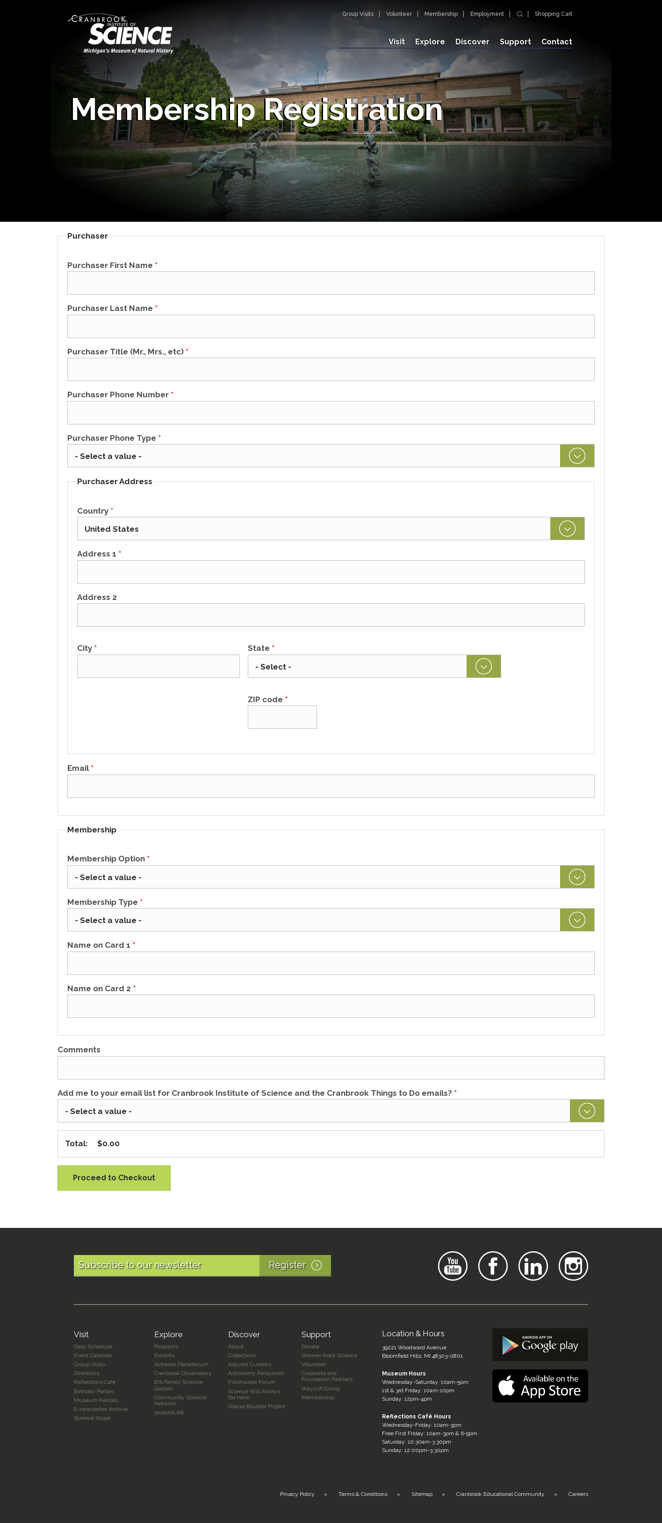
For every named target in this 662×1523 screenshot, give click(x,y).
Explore (430, 41)
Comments (79, 1049)
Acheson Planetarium (181, 1364)
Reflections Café (94, 1382)
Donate (310, 1346)
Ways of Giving (321, 1388)
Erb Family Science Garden (178, 1385)
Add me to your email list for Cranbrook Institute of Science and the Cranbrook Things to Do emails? (257, 1093)
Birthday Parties (94, 1391)
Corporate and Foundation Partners (327, 1376)
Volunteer (399, 14)
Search (520, 14)
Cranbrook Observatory (183, 1373)
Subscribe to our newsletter (205, 1265)
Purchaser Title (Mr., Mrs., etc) (127, 351)
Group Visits (358, 14)
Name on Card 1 (101, 945)
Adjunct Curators (249, 1364)
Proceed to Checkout (114, 1177)
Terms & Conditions (363, 1494)
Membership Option (108, 858)
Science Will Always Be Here (254, 1394)
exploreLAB (169, 1412)
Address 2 (97, 597)
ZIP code (268, 699)
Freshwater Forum (251, 1382)
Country (95, 510)
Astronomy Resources (256, 1373)
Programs (166, 1346)
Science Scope (92, 1418)
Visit (397, 41)
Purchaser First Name (112, 265)
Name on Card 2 (101, 988)
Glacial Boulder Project (256, 1406)
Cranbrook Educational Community (500, 1494)
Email (80, 768)
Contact (556, 41)
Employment (487, 14)
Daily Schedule (93, 1346)
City (87, 648)
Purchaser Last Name (112, 308)
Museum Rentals (96, 1400)
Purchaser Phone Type (114, 438)
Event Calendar (93, 1355)
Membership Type (105, 902)
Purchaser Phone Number (120, 394)
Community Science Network (180, 1400)
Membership (441, 14)
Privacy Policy (297, 1494)
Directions (86, 1373)
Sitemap (421, 1494)
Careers (578, 1494)
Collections (242, 1355)
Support (515, 41)
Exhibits (164, 1355)
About (236, 1346)
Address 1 (99, 553)
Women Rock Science (329, 1355)
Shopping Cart (553, 14)
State (261, 648)
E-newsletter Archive (101, 1409)
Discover (472, 41)
